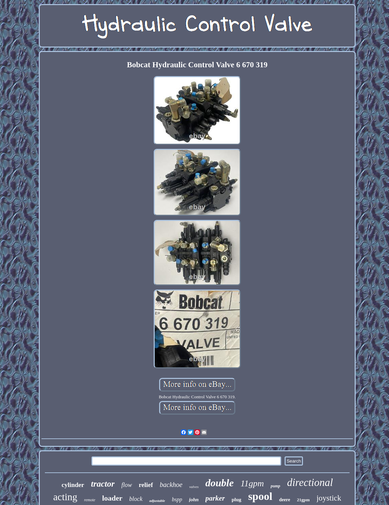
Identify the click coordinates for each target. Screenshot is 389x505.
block (135, 498)
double (219, 482)
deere (284, 499)
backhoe (171, 484)
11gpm (252, 483)
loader (112, 498)
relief (146, 484)
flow (126, 485)
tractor (102, 483)
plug (236, 499)
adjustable (157, 501)
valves (193, 487)
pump (275, 486)
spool (260, 496)
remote (89, 500)
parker (215, 498)
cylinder (73, 484)
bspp (177, 499)
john (194, 499)
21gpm (303, 499)
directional (310, 482)
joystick (329, 498)
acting (65, 496)
